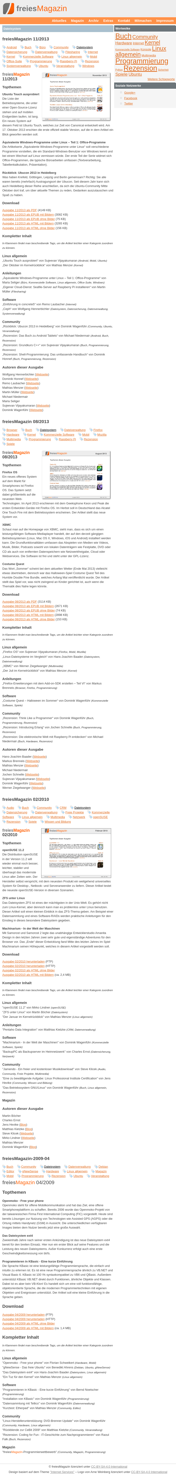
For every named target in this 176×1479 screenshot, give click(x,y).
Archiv (93, 21)
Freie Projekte (74, 812)
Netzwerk (79, 817)
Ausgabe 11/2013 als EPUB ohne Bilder (28, 219)
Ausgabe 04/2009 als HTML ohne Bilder (28, 1323)
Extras (108, 21)
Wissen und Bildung (58, 821)
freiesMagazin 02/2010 (25, 799)
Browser (11, 430)
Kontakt (124, 21)
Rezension (92, 61)
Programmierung (41, 61)
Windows (88, 66)
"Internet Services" (62, 1472)
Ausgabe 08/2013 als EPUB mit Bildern (28, 606)
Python (119, 70)
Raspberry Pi (68, 61)
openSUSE (100, 817)
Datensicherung (16, 52)
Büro (42, 47)
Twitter (128, 103)
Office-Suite (14, 61)
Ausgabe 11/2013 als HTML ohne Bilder (28, 228)
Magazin (77, 21)
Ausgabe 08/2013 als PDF (19, 601)
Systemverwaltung (18, 66)
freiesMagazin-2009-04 (26, 1158)
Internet (93, 52)
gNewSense (30, 1171)
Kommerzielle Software (38, 56)
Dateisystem (84, 47)
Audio (10, 807)
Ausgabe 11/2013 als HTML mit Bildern (28, 223)
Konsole (146, 49)
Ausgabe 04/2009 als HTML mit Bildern (28, 1328)
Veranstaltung (65, 66)
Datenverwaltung (46, 52)
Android (11, 47)
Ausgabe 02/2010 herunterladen (23, 961)
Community (61, 47)
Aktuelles (59, 21)
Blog (23, 1124)
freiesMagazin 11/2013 (25, 38)
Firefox (98, 430)
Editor (10, 1171)
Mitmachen (143, 21)
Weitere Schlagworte (161, 79)
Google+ (129, 92)
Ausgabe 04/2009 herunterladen (23, 1314)
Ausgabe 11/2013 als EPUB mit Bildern (28, 214)
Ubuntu (43, 66)
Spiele (10, 444)
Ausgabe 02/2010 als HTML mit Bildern (28, 974)
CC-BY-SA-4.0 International (109, 1466)
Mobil (93, 56)
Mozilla (102, 434)
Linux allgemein (71, 56)
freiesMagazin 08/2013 (25, 421)
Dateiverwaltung (75, 430)
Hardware (12, 434)
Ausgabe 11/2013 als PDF (19, 210)
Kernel (10, 56)
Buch (28, 47)
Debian (103, 1166)
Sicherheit (163, 70)
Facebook (130, 98)
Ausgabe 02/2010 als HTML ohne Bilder (28, 970)
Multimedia (13, 439)
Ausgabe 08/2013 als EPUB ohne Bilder (28, 610)
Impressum (165, 21)
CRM (63, 807)
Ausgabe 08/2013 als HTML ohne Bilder (28, 619)
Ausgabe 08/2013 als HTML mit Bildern (28, 615)
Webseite (42, 374)
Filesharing (72, 52)
